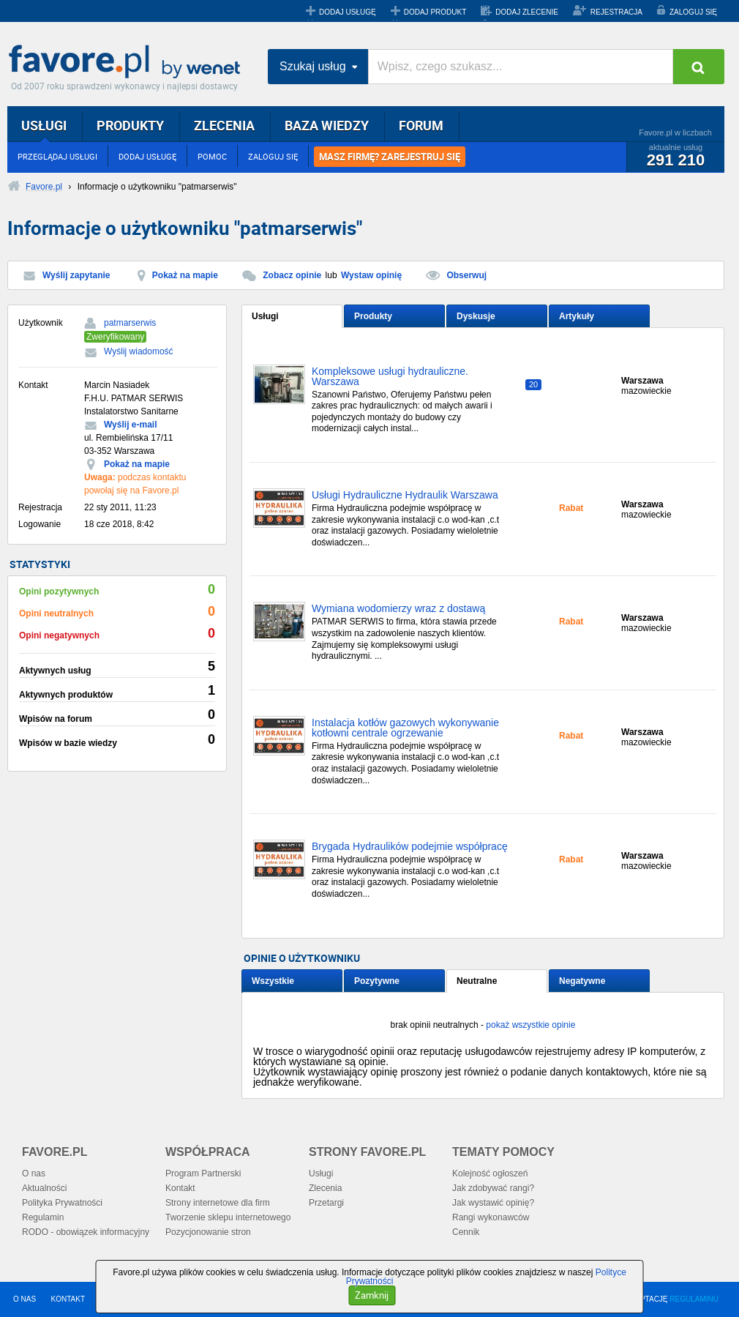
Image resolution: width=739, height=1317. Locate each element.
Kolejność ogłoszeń (490, 1173)
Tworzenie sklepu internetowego (227, 1217)
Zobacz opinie (292, 275)
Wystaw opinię (371, 275)
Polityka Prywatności (62, 1203)
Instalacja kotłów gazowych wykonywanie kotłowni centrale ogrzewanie (405, 728)
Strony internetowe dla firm (217, 1203)
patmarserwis (130, 323)
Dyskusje (476, 316)
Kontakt (180, 1188)
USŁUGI (44, 125)
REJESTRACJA (616, 12)
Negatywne (582, 981)
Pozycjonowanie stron (208, 1232)
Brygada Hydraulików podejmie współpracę (410, 846)
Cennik (465, 1232)
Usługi (265, 316)
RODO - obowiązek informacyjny (85, 1232)
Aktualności (44, 1188)
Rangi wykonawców (490, 1217)
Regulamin (43, 1217)
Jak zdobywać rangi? (493, 1188)
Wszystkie (273, 981)
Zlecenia (325, 1188)
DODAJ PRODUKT (435, 12)
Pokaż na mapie (185, 275)
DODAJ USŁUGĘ (347, 12)
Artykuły (576, 316)
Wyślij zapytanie (76, 275)
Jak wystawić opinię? (493, 1203)
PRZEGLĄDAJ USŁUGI (57, 156)
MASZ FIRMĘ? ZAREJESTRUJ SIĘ (389, 156)
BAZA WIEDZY (327, 125)
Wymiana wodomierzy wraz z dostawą (398, 608)
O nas (33, 1173)
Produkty (373, 316)
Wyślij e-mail (130, 424)
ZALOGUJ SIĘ (693, 12)
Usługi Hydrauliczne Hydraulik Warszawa (405, 495)
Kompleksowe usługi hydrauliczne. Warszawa (390, 376)
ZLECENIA (224, 125)
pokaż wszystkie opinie (530, 1025)
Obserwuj (466, 275)
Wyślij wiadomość (138, 351)
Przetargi (326, 1203)
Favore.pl (128, 62)
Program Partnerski (203, 1173)
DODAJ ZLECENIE (526, 12)
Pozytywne (376, 981)
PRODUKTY (130, 125)
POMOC (212, 156)
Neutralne (477, 981)
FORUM (421, 125)
